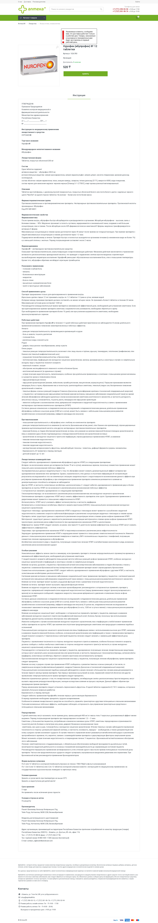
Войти (138, 2)
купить (85, 74)
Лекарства (32, 24)
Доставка (27, 2)
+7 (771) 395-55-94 (120, 9)
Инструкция (79, 95)
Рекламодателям (39, 2)
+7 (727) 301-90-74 (120, 11)
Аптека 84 (21, 24)
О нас (20, 2)
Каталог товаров (32, 18)
